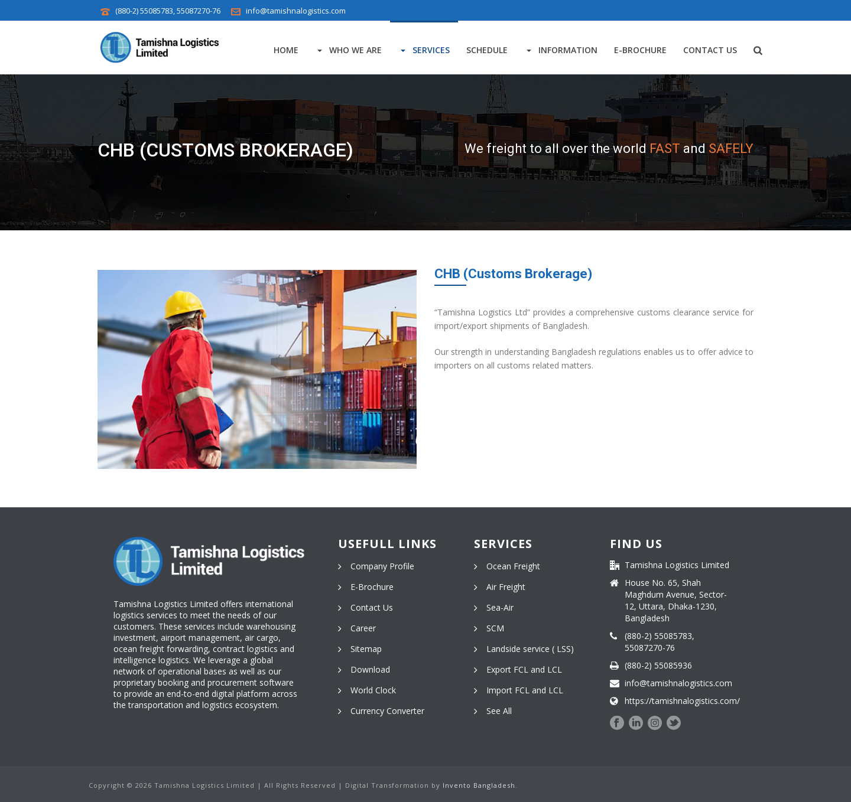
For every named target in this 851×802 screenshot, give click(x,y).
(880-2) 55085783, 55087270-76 (167, 10)
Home (286, 50)
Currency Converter (387, 711)
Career (363, 628)
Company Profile (382, 566)
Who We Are (348, 50)
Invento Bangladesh (479, 785)
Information (560, 50)
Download (370, 669)
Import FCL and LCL (524, 690)
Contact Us (710, 50)
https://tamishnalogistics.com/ (682, 701)
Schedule (487, 50)
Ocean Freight (513, 566)
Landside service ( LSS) (530, 649)
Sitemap (366, 649)
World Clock (373, 690)
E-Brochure (640, 50)
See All (499, 711)
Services (424, 50)
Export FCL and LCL (524, 669)
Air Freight (505, 587)
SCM (495, 628)
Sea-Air (500, 607)
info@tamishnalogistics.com (296, 10)
